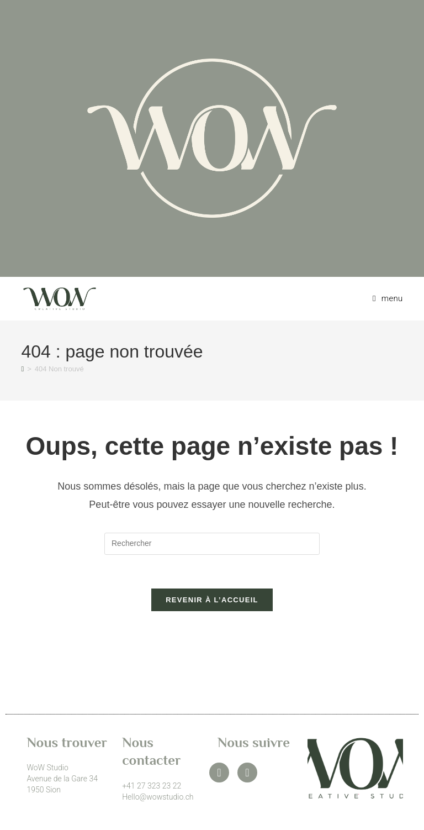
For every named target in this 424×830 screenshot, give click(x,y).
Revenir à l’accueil (212, 600)
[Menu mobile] (383, 298)
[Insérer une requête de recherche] (212, 544)
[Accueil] (22, 369)
